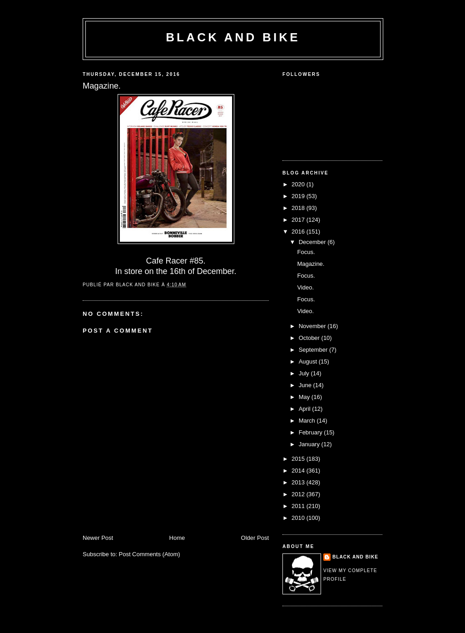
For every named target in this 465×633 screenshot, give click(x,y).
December (313, 242)
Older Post (255, 537)
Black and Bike (233, 37)
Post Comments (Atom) (149, 554)
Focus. (306, 252)
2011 (299, 506)
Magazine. (310, 263)
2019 (299, 196)
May (305, 397)
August (309, 361)
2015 (299, 458)
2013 (299, 482)
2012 (299, 494)
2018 (299, 207)
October (310, 337)
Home (177, 537)
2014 (299, 470)
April (305, 408)
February (311, 432)
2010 (299, 517)
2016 (299, 231)
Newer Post (98, 537)
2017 (299, 219)
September (314, 349)
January (310, 444)
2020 (299, 184)
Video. (305, 287)
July (305, 373)
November (313, 326)
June (306, 385)
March (308, 420)
